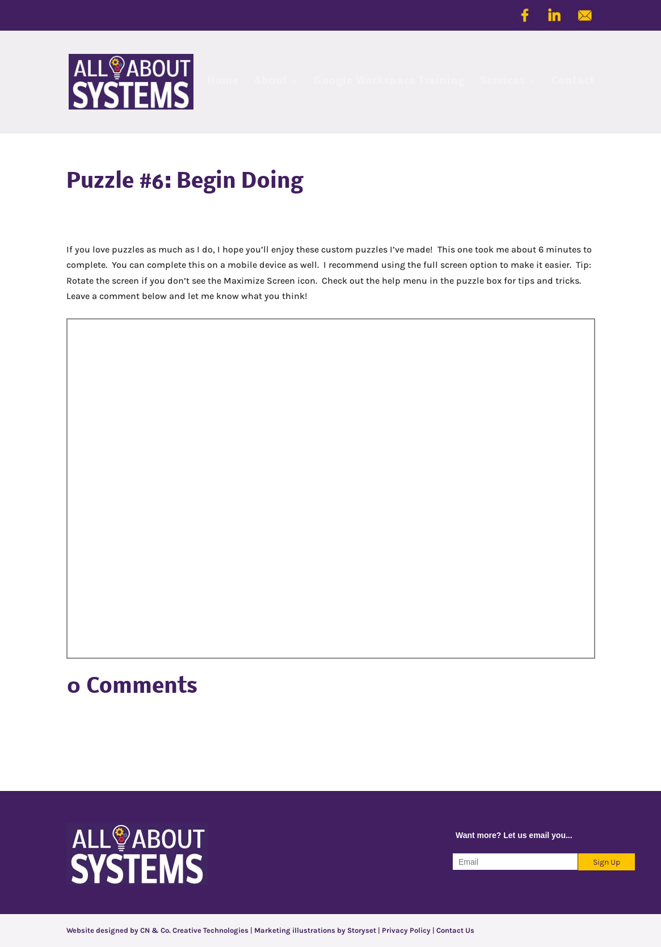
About (271, 82)
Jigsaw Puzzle (330, 488)
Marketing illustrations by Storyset (315, 930)
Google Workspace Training (389, 82)
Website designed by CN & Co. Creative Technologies (158, 930)
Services (502, 82)
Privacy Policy (406, 930)
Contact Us (455, 930)
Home (223, 82)
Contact (573, 82)
